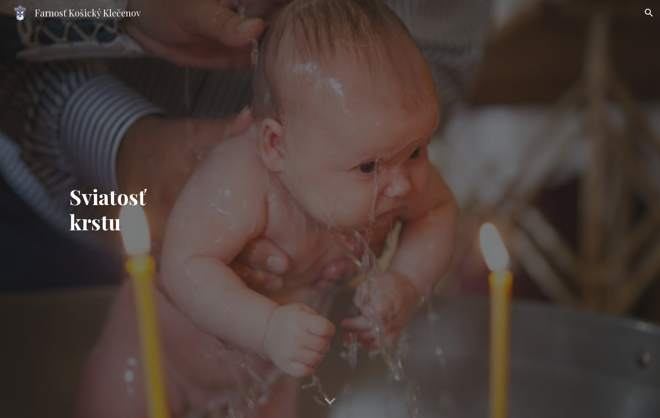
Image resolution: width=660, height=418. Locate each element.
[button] (649, 13)
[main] (330, 209)
